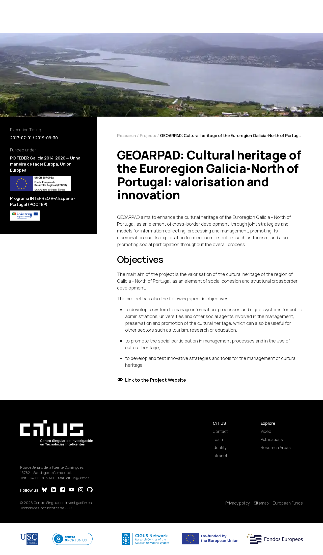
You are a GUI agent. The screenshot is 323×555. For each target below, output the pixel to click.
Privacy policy (237, 503)
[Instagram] (81, 490)
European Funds (288, 503)
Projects (148, 135)
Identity (220, 447)
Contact (220, 431)
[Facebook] (63, 490)
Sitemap (261, 503)
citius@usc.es (77, 477)
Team (218, 439)
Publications (272, 439)
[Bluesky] (44, 490)
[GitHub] (90, 490)
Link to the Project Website (151, 380)
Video (266, 431)
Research (126, 135)
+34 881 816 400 (42, 477)
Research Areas (276, 447)
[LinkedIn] (53, 490)
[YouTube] (72, 490)
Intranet (220, 455)
